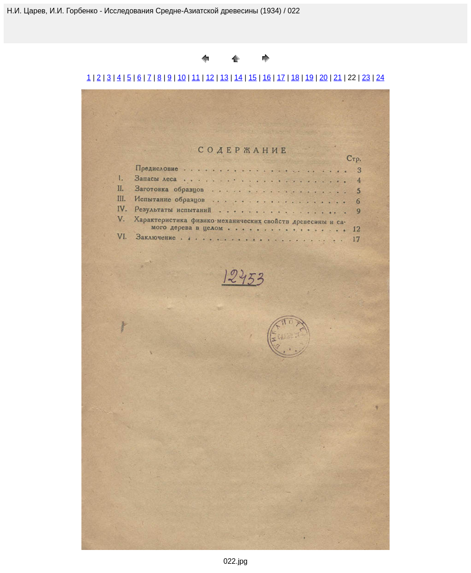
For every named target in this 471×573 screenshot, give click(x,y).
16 (267, 78)
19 (309, 78)
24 (380, 78)
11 (196, 78)
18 (295, 78)
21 (337, 78)
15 (252, 78)
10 (182, 78)
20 (323, 78)
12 (210, 78)
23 (366, 78)
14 (238, 78)
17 (281, 78)
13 (224, 78)
